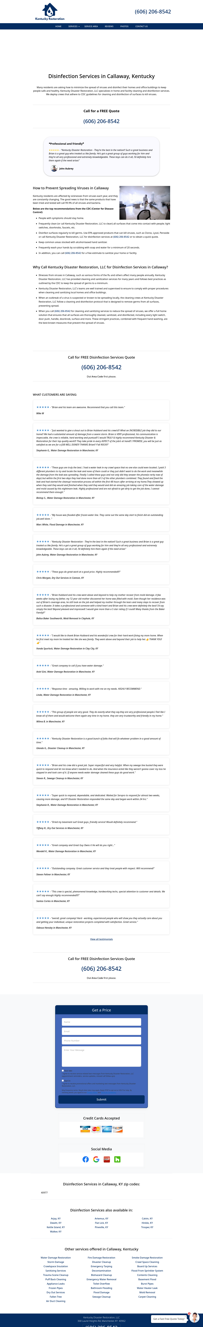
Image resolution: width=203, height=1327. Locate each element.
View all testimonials (101, 907)
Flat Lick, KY (101, 1191)
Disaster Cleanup (101, 1230)
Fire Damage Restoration (101, 1226)
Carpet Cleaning (147, 1265)
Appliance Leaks (56, 1252)
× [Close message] (185, 1316)
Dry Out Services (56, 1260)
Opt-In (67, 1049)
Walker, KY (56, 1200)
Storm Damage (55, 1230)
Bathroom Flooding (101, 1256)
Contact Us (141, 26)
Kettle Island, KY (56, 1195)
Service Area (91, 26)
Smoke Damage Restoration (147, 1226)
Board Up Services (147, 1234)
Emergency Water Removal (101, 1247)
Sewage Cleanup (101, 1265)
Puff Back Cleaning (55, 1247)
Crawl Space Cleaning (147, 1230)
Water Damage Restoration (56, 1226)
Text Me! (68, 1039)
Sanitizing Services (55, 1239)
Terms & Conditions (108, 1061)
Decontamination (101, 1239)
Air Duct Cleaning (55, 1269)
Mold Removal (147, 1260)
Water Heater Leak (147, 1256)
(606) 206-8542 (153, 11)
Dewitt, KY (55, 1191)
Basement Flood (147, 1247)
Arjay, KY (56, 1187)
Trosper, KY (147, 1195)
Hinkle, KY (147, 1191)
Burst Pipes (147, 1252)
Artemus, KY (101, 1187)
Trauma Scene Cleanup (55, 1243)
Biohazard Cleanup (101, 1243)
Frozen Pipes (56, 1256)
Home (58, 26)
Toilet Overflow (101, 1252)
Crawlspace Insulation (56, 1234)
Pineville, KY (101, 1195)
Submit (101, 1068)
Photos (124, 26)
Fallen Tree (56, 1265)
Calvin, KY (147, 1187)
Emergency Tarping (101, 1234)
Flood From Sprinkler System (147, 1239)
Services (74, 27)
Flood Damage (102, 1260)
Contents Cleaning (147, 1243)
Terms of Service (123, 1321)
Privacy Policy (92, 1061)
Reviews (109, 26)
